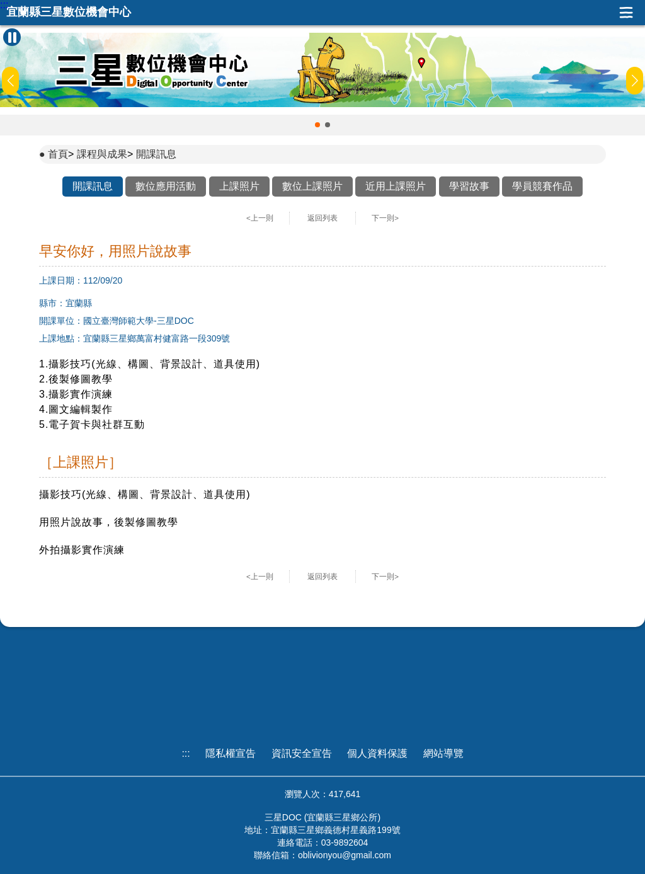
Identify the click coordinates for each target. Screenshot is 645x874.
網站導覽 (443, 753)
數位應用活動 (165, 186)
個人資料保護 (377, 753)
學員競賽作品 (542, 186)
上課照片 (239, 186)
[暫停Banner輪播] (12, 37)
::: (4, 5)
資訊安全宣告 (301, 753)
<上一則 (259, 218)
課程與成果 (102, 154)
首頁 (58, 154)
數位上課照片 (312, 186)
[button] (317, 124)
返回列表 (322, 218)
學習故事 (469, 186)
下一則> (385, 218)
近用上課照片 (395, 186)
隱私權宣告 (230, 753)
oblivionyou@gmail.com (344, 855)
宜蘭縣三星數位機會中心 (68, 12)
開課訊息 (156, 154)
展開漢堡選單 (626, 12)
